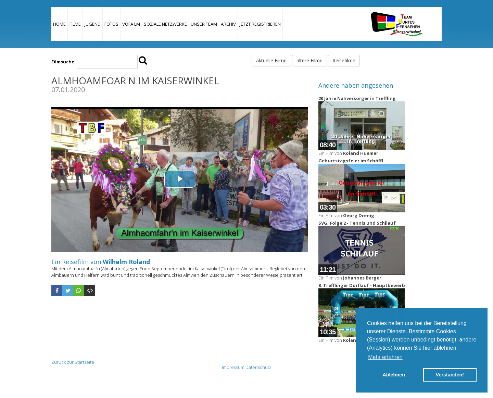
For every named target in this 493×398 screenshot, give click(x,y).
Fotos (111, 24)
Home (59, 24)
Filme (75, 24)
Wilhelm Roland (126, 262)
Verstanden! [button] (450, 374)
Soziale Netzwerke (165, 24)
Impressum (233, 367)
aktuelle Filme (271, 60)
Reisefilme (343, 60)
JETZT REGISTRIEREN (260, 24)
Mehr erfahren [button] (385, 357)
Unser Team (204, 24)
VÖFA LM (131, 24)
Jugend (93, 24)
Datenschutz (258, 367)
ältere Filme (309, 60)
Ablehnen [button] (393, 374)
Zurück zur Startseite (72, 362)
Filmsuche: (63, 62)
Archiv (228, 24)
